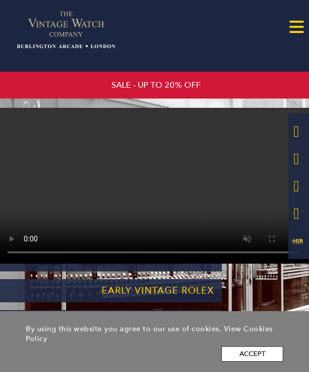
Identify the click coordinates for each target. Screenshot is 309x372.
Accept (252, 354)
